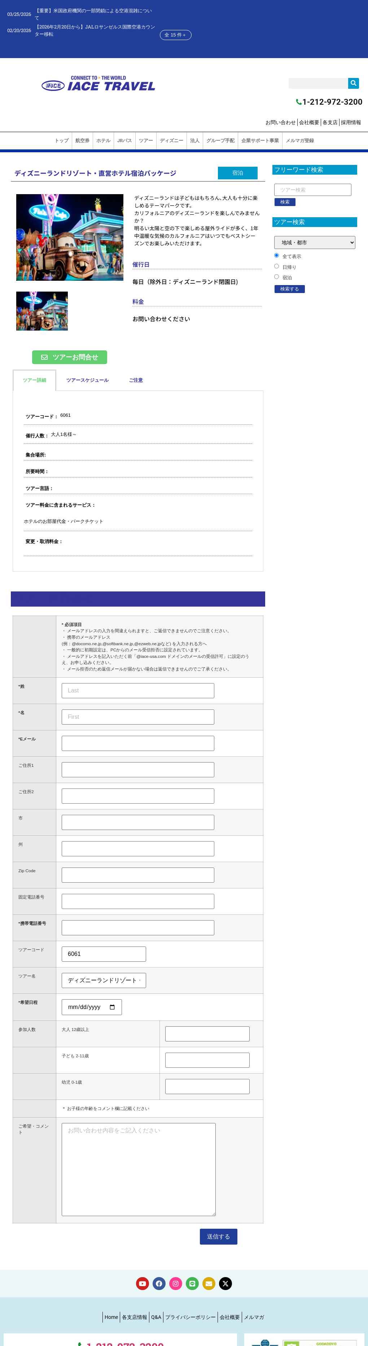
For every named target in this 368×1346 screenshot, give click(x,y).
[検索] (353, 83)
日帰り (289, 267)
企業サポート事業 (260, 140)
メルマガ (254, 1317)
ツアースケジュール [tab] (87, 380)
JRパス (124, 140)
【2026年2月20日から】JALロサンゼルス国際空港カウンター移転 (95, 30)
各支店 (330, 122)
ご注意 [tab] (136, 380)
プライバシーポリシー (190, 1317)
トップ (61, 140)
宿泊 (287, 277)
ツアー (146, 140)
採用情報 (351, 122)
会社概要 (309, 122)
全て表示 (291, 256)
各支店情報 (134, 1317)
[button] (238, 173)
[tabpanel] (138, 481)
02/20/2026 (19, 30)
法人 (195, 140)
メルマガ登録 (300, 140)
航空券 (82, 140)
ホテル (103, 140)
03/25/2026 (19, 14)
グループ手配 (220, 140)
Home (111, 1317)
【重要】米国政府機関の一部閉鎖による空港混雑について (93, 14)
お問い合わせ (281, 122)
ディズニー (171, 140)
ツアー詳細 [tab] (34, 380)
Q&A (156, 1317)
